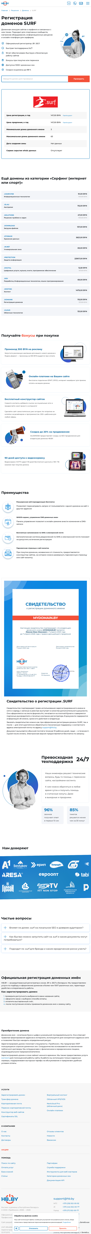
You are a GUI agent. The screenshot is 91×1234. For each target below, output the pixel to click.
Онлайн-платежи (55, 1110)
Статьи (4, 1176)
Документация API (55, 1180)
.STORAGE (8, 236)
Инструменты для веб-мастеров (62, 1172)
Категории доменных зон (59, 1176)
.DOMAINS (8, 300)
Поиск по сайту (8, 1163)
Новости (51, 1136)
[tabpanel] (45, 124)
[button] (45, 928)
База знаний (7, 1172)
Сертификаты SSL (9, 1116)
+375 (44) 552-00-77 (71, 1207)
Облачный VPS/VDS (56, 1099)
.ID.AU (6, 205)
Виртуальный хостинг (57, 1095)
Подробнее (67, 1222)
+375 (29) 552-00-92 (71, 1203)
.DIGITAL (7, 268)
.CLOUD (7, 310)
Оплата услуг (7, 1167)
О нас (4, 1131)
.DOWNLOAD (9, 226)
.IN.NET (7, 247)
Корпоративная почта (11, 1104)
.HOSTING (8, 289)
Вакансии (51, 1140)
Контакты (5, 1136)
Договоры (6, 1140)
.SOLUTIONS (9, 215)
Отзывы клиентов (55, 1131)
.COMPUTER (9, 194)
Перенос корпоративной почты (16, 1108)
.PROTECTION (9, 257)
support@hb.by (49, 727)
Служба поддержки (56, 1167)
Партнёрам (52, 1163)
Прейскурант (67, 115)
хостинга (5, 1058)
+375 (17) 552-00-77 (71, 1210)
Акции (4, 1150)
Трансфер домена (9, 1099)
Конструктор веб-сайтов (12, 1112)
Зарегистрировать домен (13, 1095)
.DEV (6, 278)
